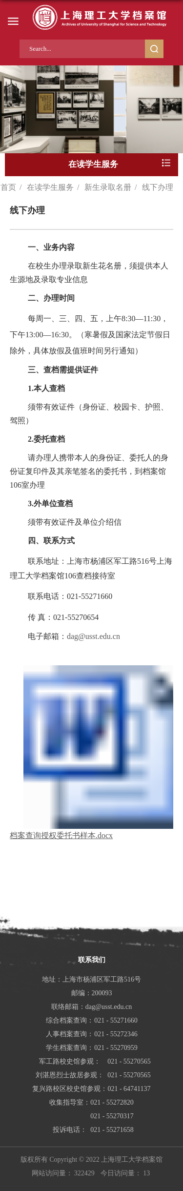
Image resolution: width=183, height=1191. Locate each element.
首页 (8, 187)
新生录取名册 (107, 187)
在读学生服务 (50, 187)
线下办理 (157, 187)
